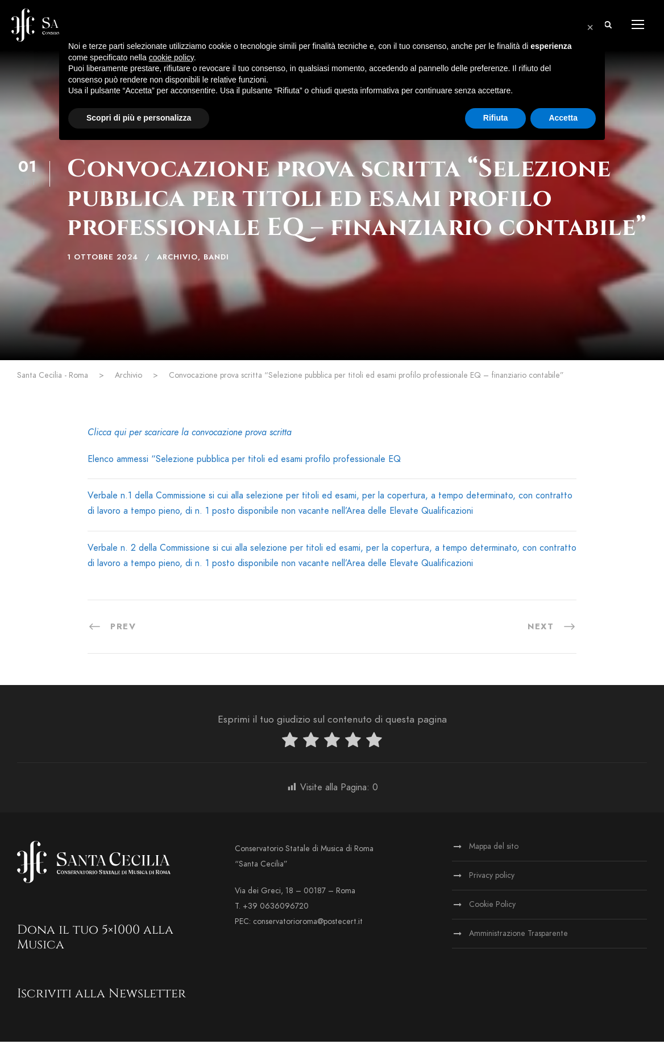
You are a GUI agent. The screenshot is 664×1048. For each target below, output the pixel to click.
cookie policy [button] (171, 57)
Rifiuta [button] (495, 117)
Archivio (177, 263)
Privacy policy (491, 881)
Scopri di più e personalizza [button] (138, 117)
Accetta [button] (563, 117)
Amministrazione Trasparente (518, 939)
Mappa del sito (493, 852)
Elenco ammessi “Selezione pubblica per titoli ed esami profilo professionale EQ (244, 465)
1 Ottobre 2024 (102, 263)
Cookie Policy (492, 910)
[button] (590, 27)
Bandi (216, 263)
